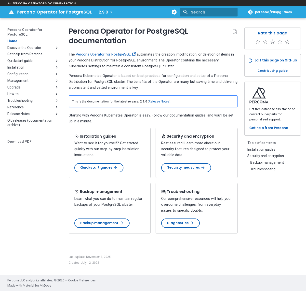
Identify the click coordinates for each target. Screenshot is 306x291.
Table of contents (261, 143)
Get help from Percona (268, 128)
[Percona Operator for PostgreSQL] (11, 12)
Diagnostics (180, 223)
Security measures (186, 167)
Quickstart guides (99, 167)
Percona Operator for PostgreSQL (24, 32)
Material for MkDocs (37, 285)
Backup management (102, 223)
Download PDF (19, 142)
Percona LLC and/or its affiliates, (30, 280)
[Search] (209, 12)
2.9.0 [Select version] (103, 12)
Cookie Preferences (82, 280)
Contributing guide (272, 71)
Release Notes (159, 101)
